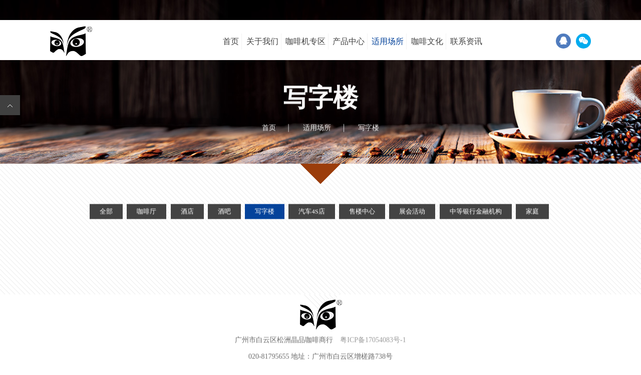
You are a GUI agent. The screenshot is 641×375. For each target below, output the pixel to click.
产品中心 (349, 41)
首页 (231, 41)
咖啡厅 (146, 212)
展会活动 (412, 212)
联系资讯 (466, 41)
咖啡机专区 (305, 41)
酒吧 (224, 212)
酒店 (187, 212)
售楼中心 (362, 212)
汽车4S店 (311, 212)
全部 (106, 212)
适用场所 (388, 41)
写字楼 (264, 212)
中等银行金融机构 (476, 212)
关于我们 (262, 41)
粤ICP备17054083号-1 (373, 340)
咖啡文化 (427, 41)
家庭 (532, 212)
